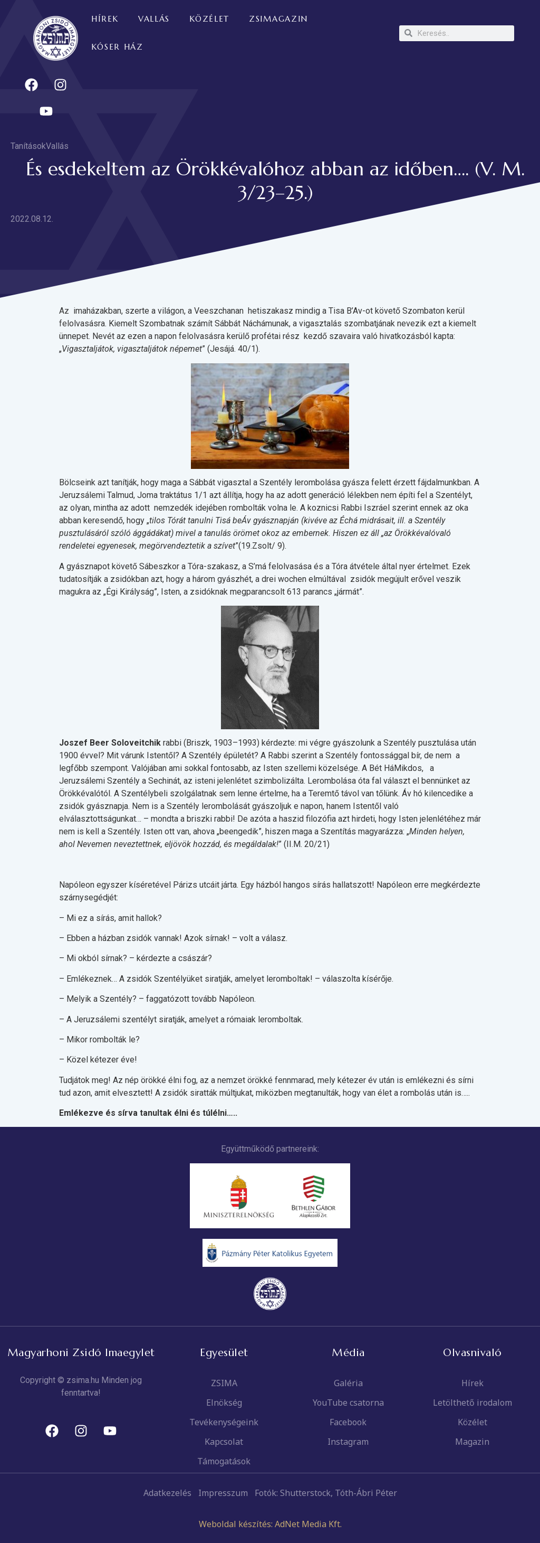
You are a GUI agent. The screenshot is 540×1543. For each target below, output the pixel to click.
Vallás (57, 146)
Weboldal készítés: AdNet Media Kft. (270, 1524)
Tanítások (28, 146)
